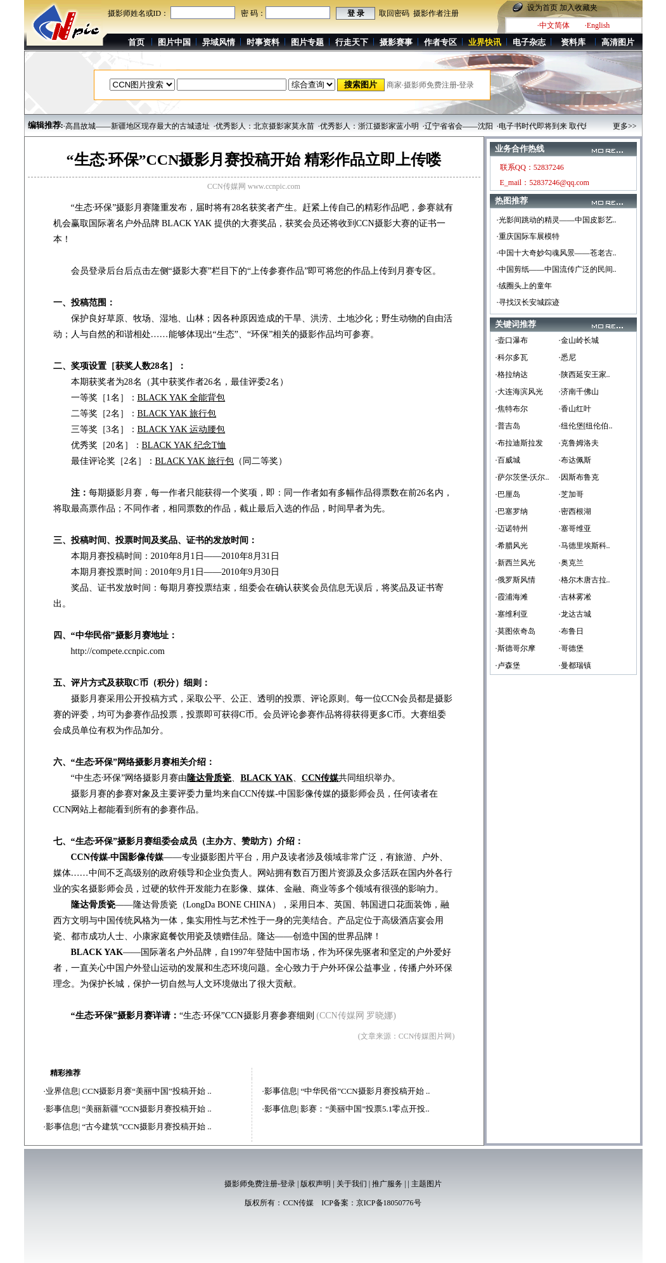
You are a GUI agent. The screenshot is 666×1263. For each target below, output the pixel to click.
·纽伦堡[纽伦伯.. (586, 425)
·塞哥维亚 (575, 528)
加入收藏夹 (579, 7)
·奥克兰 (571, 562)
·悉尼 (567, 357)
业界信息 (62, 1091)
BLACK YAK (187, 223)
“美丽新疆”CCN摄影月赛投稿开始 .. (147, 1108)
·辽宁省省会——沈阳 (458, 126)
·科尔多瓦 (512, 357)
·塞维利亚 (512, 614)
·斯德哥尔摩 (515, 648)
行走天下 (351, 42)
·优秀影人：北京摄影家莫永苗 (264, 126)
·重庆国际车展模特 (528, 236)
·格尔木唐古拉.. (584, 579)
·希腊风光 (512, 545)
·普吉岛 (508, 425)
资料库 (573, 42)
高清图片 (617, 42)
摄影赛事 (396, 42)
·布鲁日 (571, 631)
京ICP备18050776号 (388, 1202)
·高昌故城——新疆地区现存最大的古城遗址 (136, 126)
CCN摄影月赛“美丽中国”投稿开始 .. (147, 1091)
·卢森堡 (508, 665)
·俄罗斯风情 (515, 579)
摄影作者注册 (436, 13)
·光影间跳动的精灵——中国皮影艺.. (557, 219)
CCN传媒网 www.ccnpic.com (253, 186)
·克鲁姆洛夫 (579, 443)
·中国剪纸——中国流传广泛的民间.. (557, 269)
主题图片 (426, 1183)
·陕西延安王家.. (584, 374)
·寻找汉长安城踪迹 (528, 302)
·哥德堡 (571, 648)
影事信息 (62, 1108)
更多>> (625, 126)
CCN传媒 (298, 1202)
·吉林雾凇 (575, 597)
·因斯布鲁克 (579, 477)
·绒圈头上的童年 (524, 285)
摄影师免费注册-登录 (259, 1183)
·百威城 (508, 460)
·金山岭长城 (579, 340)
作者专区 (440, 42)
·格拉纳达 (512, 374)
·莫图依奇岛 (515, 631)
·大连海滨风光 (519, 391)
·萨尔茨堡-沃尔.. (522, 477)
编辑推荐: (45, 125)
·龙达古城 (575, 614)
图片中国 (174, 42)
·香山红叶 (575, 408)
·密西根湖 (575, 511)
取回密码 (394, 13)
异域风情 (218, 42)
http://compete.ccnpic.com (118, 651)
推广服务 (387, 1183)
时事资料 (263, 42)
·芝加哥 (571, 494)
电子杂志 (529, 42)
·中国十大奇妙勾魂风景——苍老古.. (557, 252)
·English (597, 25)
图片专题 (307, 42)
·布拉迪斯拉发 (519, 443)
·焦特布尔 (512, 408)
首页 (136, 42)
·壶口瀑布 (512, 340)
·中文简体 (553, 25)
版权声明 (315, 1183)
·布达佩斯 (575, 460)
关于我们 (351, 1183)
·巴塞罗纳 (512, 511)
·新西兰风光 (515, 562)
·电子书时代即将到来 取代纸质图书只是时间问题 (578, 126)
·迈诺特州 (512, 528)
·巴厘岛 (508, 494)
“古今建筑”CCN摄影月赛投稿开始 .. (147, 1126)
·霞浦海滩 (512, 597)
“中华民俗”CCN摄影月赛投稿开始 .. (365, 1091)
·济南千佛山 (579, 391)
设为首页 (542, 7)
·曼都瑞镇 (575, 665)
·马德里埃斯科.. (584, 545)
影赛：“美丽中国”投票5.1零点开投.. (364, 1108)
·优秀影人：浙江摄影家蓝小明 (368, 126)
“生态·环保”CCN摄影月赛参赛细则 (246, 1015)
